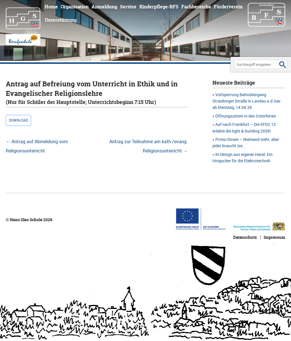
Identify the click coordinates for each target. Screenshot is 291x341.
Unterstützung (61, 20)
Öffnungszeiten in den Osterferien (245, 116)
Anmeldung (104, 6)
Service (128, 6)
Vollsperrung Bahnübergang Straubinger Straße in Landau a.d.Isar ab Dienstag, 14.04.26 (246, 101)
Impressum (274, 237)
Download (18, 120)
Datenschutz (245, 237)
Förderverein (228, 6)
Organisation (75, 6)
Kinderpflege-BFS (158, 6)
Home (51, 6)
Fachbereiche (196, 6)
